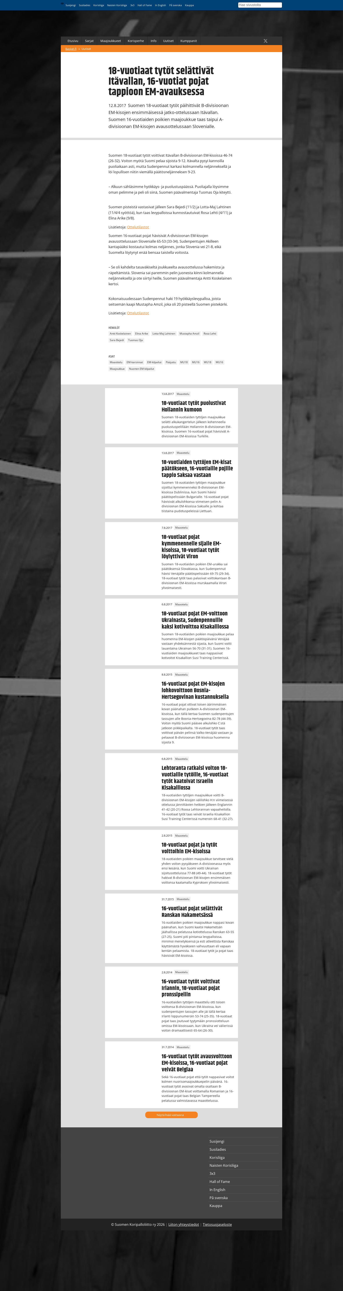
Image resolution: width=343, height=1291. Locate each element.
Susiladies (84, 5)
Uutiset (168, 41)
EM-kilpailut (154, 362)
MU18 (184, 362)
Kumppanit (188, 41)
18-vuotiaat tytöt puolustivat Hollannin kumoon (194, 406)
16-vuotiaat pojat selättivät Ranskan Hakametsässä (192, 912)
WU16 (219, 362)
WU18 (207, 362)
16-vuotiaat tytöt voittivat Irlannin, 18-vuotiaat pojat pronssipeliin (191, 988)
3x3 (132, 5)
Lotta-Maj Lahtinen (163, 334)
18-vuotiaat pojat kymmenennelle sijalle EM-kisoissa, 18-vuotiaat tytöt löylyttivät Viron (191, 547)
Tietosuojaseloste (217, 1224)
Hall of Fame (145, 5)
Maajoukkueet (110, 41)
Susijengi (71, 5)
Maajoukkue (117, 369)
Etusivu (73, 41)
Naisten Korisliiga (117, 5)
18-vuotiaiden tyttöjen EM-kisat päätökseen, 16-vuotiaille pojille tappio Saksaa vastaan (197, 469)
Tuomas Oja (135, 340)
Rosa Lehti (210, 334)
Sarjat (89, 41)
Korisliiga (98, 5)
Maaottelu (116, 362)
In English (160, 5)
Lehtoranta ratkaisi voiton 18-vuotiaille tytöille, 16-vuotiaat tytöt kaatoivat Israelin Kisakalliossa (195, 778)
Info (153, 41)
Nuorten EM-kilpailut (141, 369)
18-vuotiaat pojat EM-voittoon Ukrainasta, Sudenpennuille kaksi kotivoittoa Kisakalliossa (195, 620)
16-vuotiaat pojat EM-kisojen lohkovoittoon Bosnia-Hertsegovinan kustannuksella (195, 690)
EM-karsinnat (135, 362)
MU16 (196, 362)
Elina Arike (141, 334)
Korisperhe (136, 41)
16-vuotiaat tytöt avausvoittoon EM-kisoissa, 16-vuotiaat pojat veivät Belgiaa (197, 1063)
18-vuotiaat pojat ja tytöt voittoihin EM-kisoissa (189, 848)
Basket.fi (71, 49)
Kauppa (189, 5)
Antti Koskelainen (120, 334)
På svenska (175, 5)
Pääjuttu (171, 362)
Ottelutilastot (138, 227)
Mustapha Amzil (189, 334)
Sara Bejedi (117, 340)
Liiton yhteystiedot (183, 1224)
